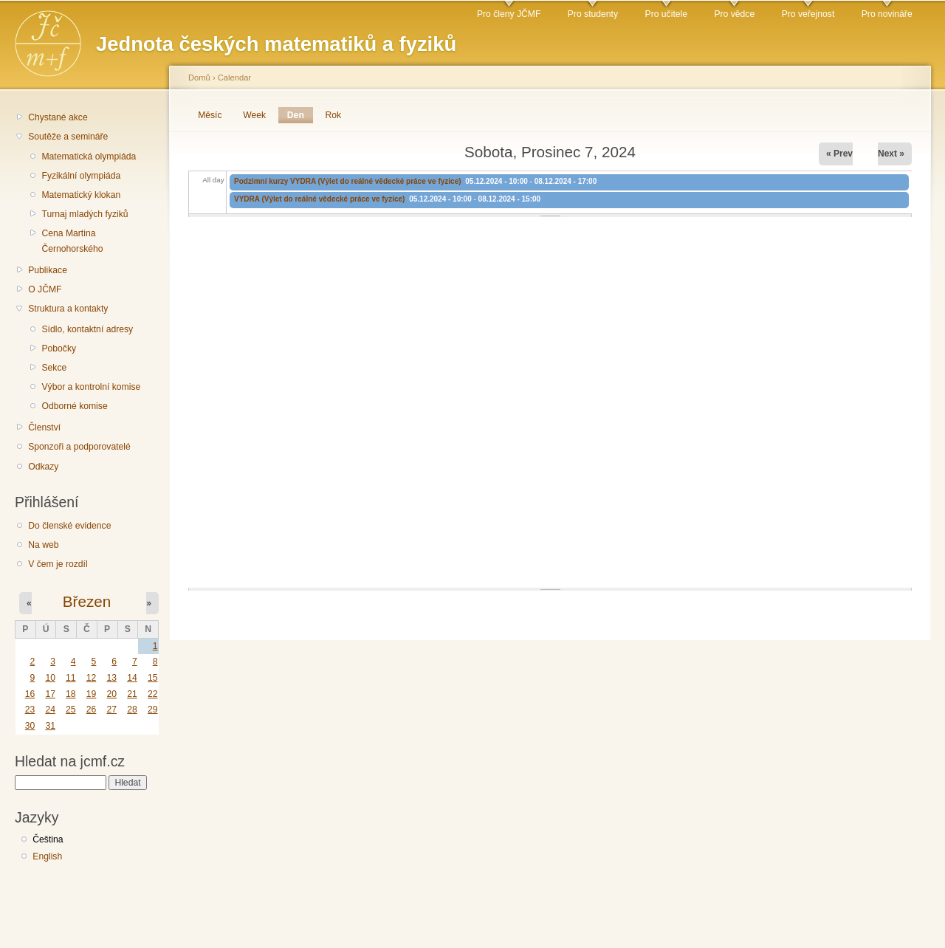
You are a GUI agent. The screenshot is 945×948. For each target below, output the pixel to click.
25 (71, 709)
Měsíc (209, 115)
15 (153, 678)
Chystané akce (57, 117)
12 (91, 678)
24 (50, 709)
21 (132, 694)
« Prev (839, 153)
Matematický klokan (80, 195)
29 (153, 709)
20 (111, 694)
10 (50, 678)
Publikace (47, 270)
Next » (891, 153)
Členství (44, 427)
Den (300, 115)
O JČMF (44, 289)
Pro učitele (666, 14)
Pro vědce (734, 14)
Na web (43, 545)
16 (30, 694)
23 (30, 709)
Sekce (53, 368)
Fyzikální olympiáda (80, 176)
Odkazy (43, 466)
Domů (199, 77)
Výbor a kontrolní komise (90, 387)
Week (254, 115)
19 (91, 694)
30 (30, 726)
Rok (334, 115)
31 (50, 726)
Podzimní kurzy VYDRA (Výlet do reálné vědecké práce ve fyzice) (347, 181)
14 (132, 678)
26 (91, 709)
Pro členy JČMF (508, 14)
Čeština (47, 839)
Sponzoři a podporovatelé (79, 447)
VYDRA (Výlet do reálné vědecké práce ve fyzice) (319, 199)
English (47, 856)
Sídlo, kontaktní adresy (87, 329)
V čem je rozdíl (57, 564)
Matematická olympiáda (88, 156)
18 (71, 694)
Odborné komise (74, 406)
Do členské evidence (69, 526)
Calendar (234, 77)
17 (50, 694)
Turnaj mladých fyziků (84, 214)
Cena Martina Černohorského (72, 241)
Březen (87, 601)
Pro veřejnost (808, 14)
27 (111, 709)
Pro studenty (593, 14)
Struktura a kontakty (68, 308)
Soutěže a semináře (68, 136)
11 (71, 678)
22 (153, 694)
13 (111, 678)
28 (132, 709)
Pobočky (58, 348)
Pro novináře (887, 14)
